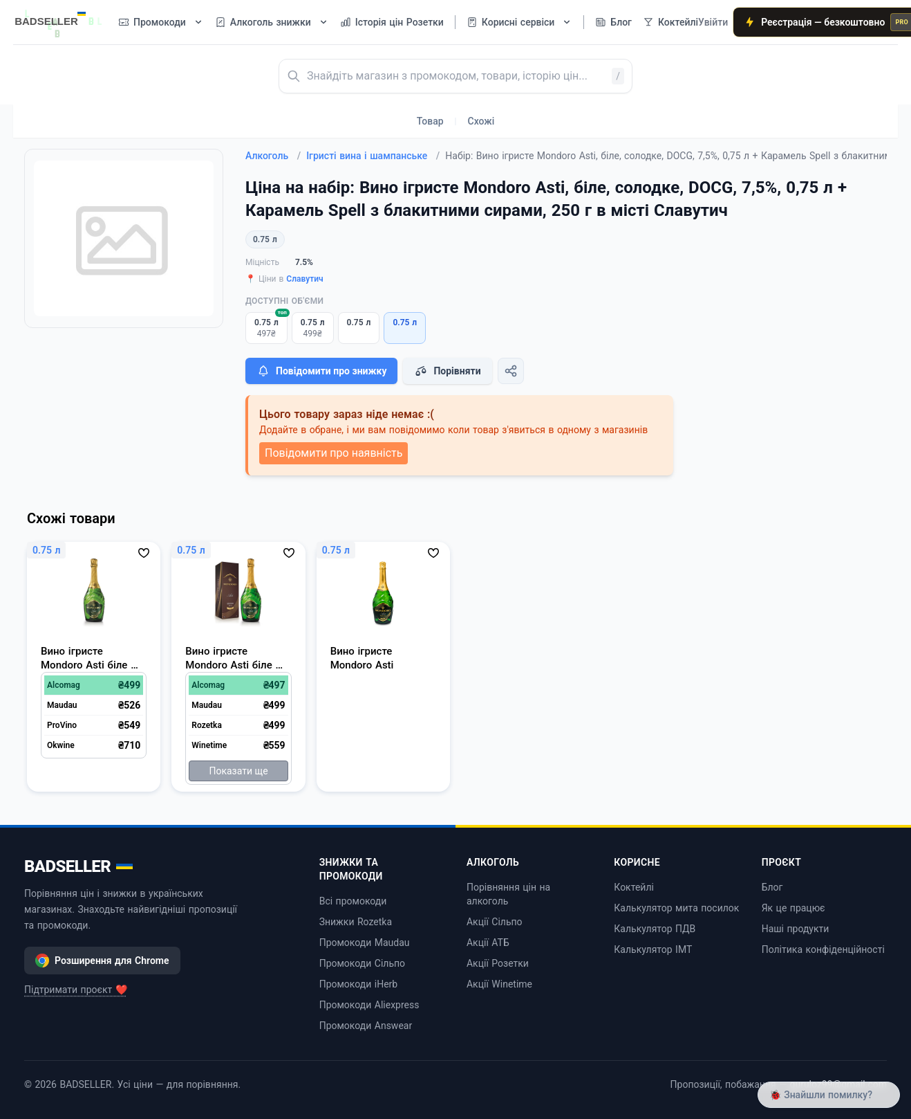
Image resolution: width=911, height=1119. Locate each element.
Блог (772, 887)
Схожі (481, 121)
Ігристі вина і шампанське (373, 155)
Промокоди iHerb (358, 984)
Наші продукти (795, 928)
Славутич (304, 279)
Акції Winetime (499, 984)
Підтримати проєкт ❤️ (75, 989)
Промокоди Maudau (364, 942)
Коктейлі (634, 887)
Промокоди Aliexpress (369, 1004)
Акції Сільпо (495, 921)
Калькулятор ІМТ (653, 949)
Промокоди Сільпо (362, 963)
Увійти (713, 22)
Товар (430, 121)
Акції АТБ (488, 942)
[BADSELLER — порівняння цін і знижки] (57, 17)
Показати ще (238, 770)
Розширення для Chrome (102, 960)
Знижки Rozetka (355, 921)
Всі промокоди (353, 901)
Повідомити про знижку (321, 371)
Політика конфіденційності (823, 949)
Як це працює (793, 907)
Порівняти (447, 371)
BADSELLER (78, 866)
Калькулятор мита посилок (676, 907)
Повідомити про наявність (333, 453)
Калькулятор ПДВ (654, 928)
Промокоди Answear (366, 1025)
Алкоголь (273, 155)
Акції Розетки (498, 963)
